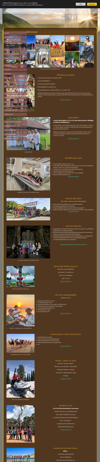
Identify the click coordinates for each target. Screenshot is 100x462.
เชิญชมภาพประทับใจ (73, 91)
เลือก (80, 4)
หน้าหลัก (47, 445)
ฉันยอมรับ (92, 4)
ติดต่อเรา (53, 445)
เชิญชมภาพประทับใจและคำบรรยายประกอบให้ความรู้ (79, 206)
